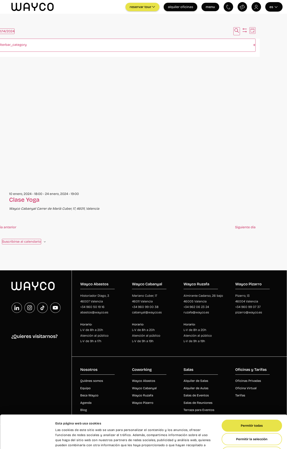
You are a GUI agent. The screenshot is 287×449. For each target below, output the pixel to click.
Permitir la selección (251, 408)
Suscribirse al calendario (21, 241)
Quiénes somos (91, 381)
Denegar (251, 421)
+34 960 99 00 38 (145, 307)
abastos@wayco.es (94, 312)
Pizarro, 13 (242, 296)
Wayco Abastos (143, 381)
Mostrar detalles (232, 441)
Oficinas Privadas (248, 381)
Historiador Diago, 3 (94, 296)
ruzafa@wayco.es (196, 312)
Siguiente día (245, 227)
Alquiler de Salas (196, 381)
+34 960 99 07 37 (248, 307)
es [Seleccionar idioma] (273, 7)
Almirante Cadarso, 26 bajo (203, 296)
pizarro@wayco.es (248, 312)
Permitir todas (252, 394)
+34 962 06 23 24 (196, 307)
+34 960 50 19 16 (92, 307)
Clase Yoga (24, 199)
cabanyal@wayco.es (147, 312)
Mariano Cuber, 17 (144, 296)
